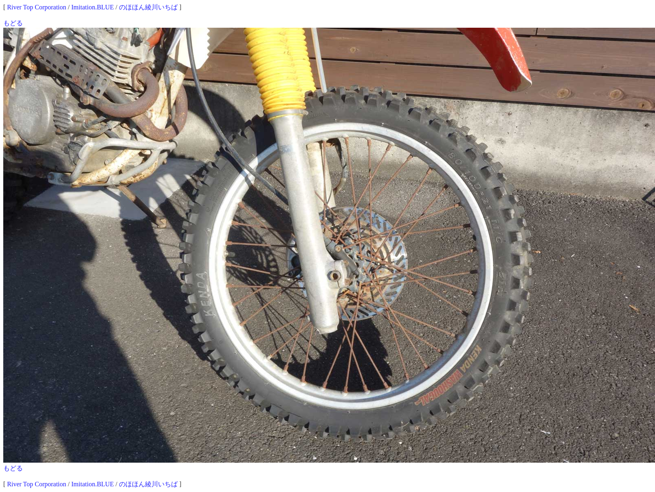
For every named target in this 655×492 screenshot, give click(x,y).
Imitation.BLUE (92, 7)
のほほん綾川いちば (148, 7)
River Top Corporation (36, 7)
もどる (13, 23)
